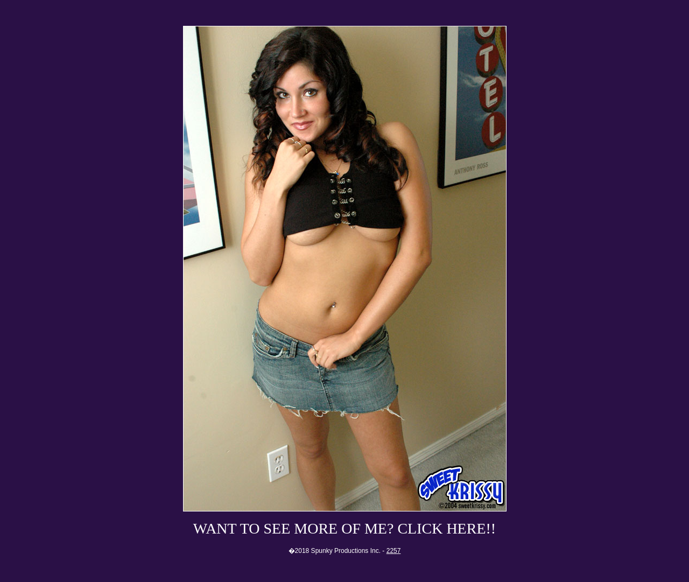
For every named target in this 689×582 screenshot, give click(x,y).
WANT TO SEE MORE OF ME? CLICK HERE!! (344, 528)
